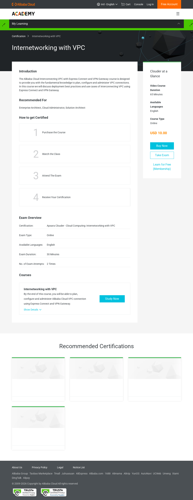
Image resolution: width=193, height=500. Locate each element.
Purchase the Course (53, 132)
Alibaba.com (96, 473)
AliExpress (81, 473)
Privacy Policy (39, 467)
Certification (20, 36)
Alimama (117, 473)
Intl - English (107, 4)
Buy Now (162, 146)
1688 (108, 473)
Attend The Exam (51, 175)
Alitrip (127, 473)
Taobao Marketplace (41, 473)
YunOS (135, 473)
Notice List (79, 467)
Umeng (167, 473)
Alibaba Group (20, 473)
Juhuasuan (68, 473)
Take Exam (162, 155)
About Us (17, 467)
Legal (60, 467)
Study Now (112, 298)
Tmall (57, 473)
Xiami (175, 473)
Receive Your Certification (56, 197)
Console (138, 4)
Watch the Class (51, 154)
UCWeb (157, 473)
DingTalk (16, 477)
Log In (150, 4)
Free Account (169, 4)
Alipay (26, 477)
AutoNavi (146, 473)
